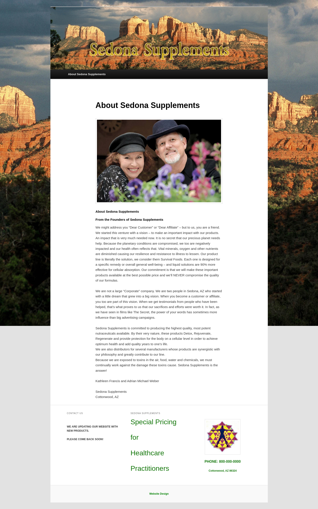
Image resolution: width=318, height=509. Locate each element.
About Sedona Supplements (87, 74)
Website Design (159, 493)
